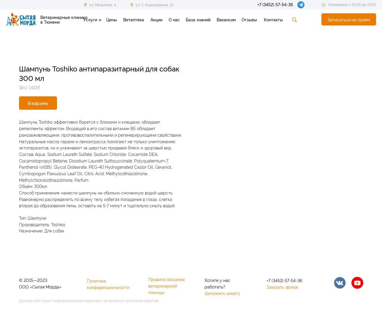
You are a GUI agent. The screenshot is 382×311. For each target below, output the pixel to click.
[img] (340, 283)
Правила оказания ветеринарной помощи (166, 285)
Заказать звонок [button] (282, 287)
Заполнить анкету (222, 293)
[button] (348, 19)
